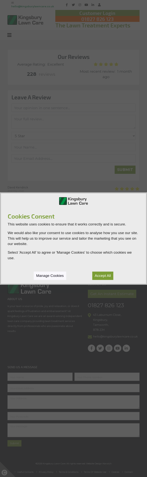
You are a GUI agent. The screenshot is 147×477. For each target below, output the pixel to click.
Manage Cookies (50, 275)
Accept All (103, 275)
